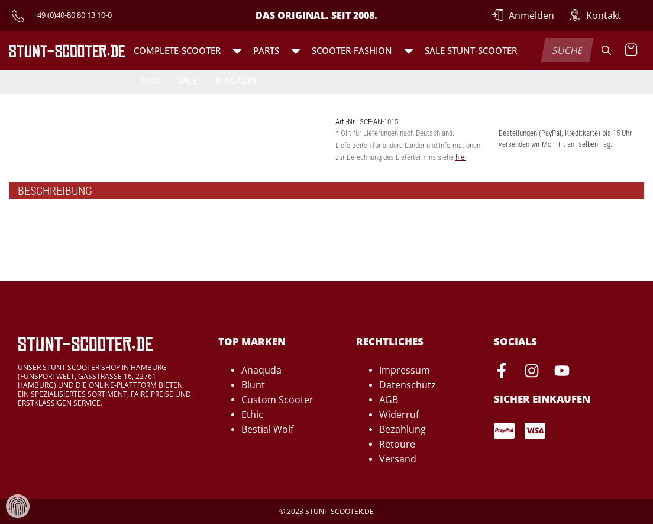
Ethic (252, 414)
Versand (397, 458)
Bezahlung (402, 429)
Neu (150, 80)
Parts (266, 50)
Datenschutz (407, 384)
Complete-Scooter (177, 50)
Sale (187, 80)
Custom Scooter (277, 399)
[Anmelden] (523, 15)
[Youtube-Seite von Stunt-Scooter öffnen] (562, 372)
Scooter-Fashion (352, 50)
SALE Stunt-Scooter (471, 50)
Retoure (397, 444)
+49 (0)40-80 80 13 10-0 (72, 14)
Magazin (236, 80)
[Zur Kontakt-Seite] (595, 15)
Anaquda (261, 370)
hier (460, 157)
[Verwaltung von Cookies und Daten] (17, 505)
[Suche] (606, 50)
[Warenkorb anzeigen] (631, 50)
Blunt (253, 384)
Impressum (404, 370)
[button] (237, 50)
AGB (388, 399)
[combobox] (567, 50)
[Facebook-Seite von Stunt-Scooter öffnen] (501, 372)
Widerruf (399, 414)
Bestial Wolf (267, 429)
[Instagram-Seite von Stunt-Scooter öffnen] (531, 372)
